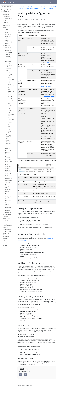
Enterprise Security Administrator (25, 6)
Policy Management (46, 86)
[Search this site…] (7, 6)
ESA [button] (43, 2)
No (25, 374)
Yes (20, 374)
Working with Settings (47, 8)
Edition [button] (38, 2)
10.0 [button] (53, 2)
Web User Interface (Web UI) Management (30, 8)
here (48, 62)
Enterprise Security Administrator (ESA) (46, 6)
